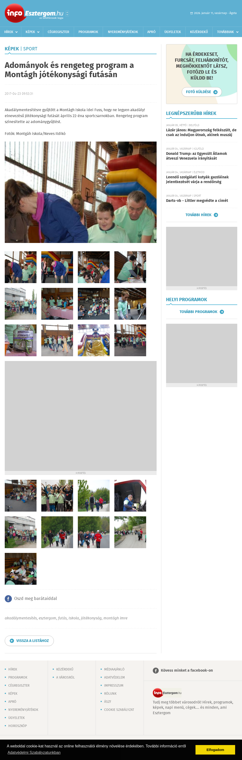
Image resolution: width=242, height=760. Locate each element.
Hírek (8, 32)
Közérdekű (199, 32)
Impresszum (113, 685)
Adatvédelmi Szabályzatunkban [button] (34, 752)
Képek (30, 32)
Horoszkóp (17, 726)
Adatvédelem (114, 677)
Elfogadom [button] (215, 750)
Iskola (74, 618)
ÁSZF (107, 701)
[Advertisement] (54, 415)
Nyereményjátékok (123, 32)
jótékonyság (91, 618)
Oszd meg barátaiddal (35, 598)
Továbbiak (225, 32)
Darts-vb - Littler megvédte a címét (197, 201)
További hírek (198, 215)
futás (62, 618)
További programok (198, 312)
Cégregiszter (58, 32)
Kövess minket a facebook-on (187, 671)
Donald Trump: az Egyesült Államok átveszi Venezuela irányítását (196, 156)
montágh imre (115, 618)
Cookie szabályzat (119, 709)
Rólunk (110, 693)
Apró (151, 32)
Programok (88, 32)
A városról (65, 677)
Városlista (67, 13)
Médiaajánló (114, 669)
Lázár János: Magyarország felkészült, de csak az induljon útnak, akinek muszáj (201, 132)
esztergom (47, 618)
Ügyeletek (172, 32)
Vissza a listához (32, 641)
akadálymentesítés (21, 618)
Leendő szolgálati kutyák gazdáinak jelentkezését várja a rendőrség (197, 179)
